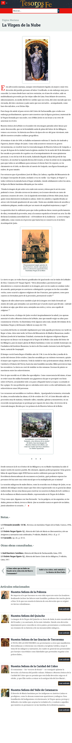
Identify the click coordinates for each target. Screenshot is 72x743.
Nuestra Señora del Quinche (28, 615)
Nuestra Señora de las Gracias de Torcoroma (37, 639)
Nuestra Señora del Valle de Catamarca (34, 690)
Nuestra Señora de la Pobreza (28, 592)
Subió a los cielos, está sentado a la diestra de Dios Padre (52, 571)
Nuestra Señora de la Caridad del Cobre (34, 666)
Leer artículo (64, 609)
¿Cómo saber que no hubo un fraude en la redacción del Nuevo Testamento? (20, 571)
